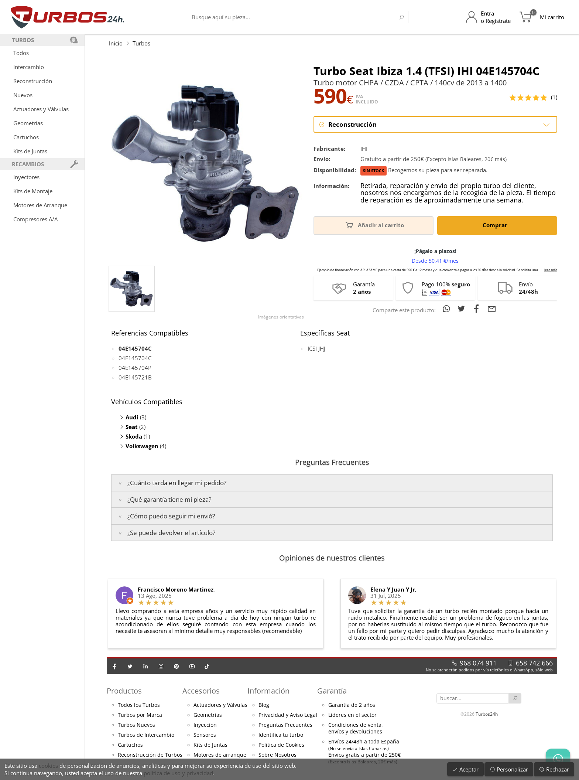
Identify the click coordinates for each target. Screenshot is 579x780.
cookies (48, 765)
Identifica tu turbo (280, 735)
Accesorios (201, 691)
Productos (124, 691)
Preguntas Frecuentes (285, 725)
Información (268, 691)
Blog (263, 705)
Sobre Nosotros (277, 755)
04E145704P (135, 367)
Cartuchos (26, 137)
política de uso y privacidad (178, 773)
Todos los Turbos (139, 705)
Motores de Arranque (40, 205)
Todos (21, 53)
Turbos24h (487, 714)
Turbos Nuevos (136, 725)
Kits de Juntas (30, 151)
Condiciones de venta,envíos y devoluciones (355, 728)
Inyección (205, 725)
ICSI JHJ (316, 348)
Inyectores (26, 177)
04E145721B (135, 377)
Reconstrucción (32, 81)
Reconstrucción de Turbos (150, 755)
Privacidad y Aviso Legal (287, 715)
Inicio (116, 43)
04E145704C (135, 358)
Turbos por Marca (140, 715)
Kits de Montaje (32, 191)
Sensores (204, 735)
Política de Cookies (281, 745)
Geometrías (28, 123)
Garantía (332, 691)
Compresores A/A (35, 219)
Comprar (496, 225)
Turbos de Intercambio (146, 735)
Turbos (141, 43)
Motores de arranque (219, 755)
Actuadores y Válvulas (41, 109)
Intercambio (28, 67)
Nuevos (22, 95)
